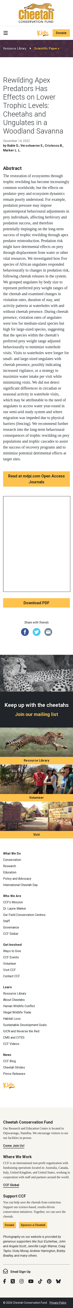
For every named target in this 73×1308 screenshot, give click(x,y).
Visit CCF (9, 970)
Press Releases (14, 1074)
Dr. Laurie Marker (14, 908)
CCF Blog (9, 1061)
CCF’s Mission (13, 902)
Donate (61, 33)
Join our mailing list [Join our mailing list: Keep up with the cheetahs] (36, 714)
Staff (6, 921)
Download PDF (36, 603)
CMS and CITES (14, 1037)
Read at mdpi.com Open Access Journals (36, 479)
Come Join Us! (13, 1146)
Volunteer (36, 798)
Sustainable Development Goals (25, 1025)
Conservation (12, 860)
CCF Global (10, 934)
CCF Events (11, 957)
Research (9, 866)
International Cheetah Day (20, 885)
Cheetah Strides (14, 1067)
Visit (36, 834)
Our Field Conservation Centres (24, 915)
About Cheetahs (14, 1000)
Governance (11, 927)
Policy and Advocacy (17, 879)
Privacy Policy (58, 1302)
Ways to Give (12, 951)
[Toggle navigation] (5, 33)
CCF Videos (11, 1044)
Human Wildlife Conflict (19, 1006)
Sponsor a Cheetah (33, 1225)
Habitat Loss (12, 1019)
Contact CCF (11, 976)
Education (9, 872)
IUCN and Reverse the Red (21, 1031)
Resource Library (14, 48)
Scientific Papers (46, 48)
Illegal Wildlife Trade (17, 1012)
